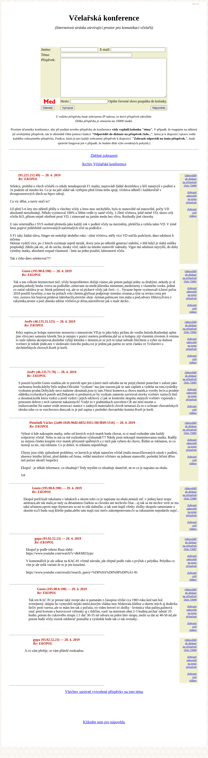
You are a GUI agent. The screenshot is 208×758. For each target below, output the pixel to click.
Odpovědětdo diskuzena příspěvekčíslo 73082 (190, 334)
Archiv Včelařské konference (104, 172)
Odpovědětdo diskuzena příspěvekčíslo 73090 (190, 602)
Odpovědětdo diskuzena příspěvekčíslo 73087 (190, 551)
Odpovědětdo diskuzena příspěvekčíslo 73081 (190, 284)
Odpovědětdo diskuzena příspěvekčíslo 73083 (190, 385)
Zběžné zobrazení (104, 163)
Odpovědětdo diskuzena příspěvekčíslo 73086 (190, 501)
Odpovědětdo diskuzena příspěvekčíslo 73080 (190, 188)
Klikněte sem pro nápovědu (104, 730)
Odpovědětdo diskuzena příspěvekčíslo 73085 (190, 435)
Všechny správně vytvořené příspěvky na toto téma (104, 699)
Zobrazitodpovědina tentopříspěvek (191, 205)
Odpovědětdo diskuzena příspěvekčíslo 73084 (190, 652)
